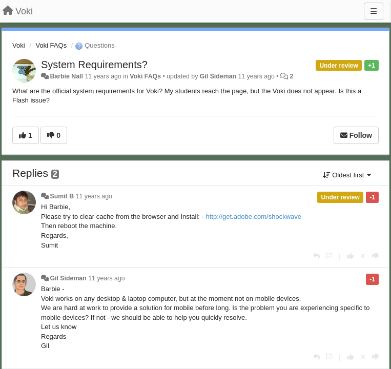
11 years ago (94, 196)
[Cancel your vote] (362, 256)
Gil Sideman (218, 76)
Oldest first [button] (347, 175)
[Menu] (373, 11)
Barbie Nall (66, 76)
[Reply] (316, 256)
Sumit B (62, 196)
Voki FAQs (51, 45)
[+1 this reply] (350, 256)
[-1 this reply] (375, 256)
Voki (18, 45)
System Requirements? (94, 64)
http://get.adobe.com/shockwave (253, 216)
